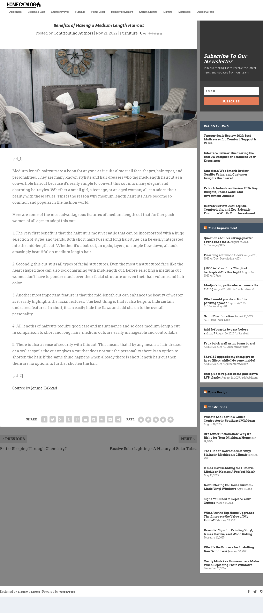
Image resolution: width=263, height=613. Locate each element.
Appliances (15, 18)
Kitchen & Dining (148, 18)
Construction (217, 423)
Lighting (167, 18)
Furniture (80, 18)
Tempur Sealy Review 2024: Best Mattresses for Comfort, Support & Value (230, 155)
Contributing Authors (73, 49)
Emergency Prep (60, 18)
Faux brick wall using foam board (229, 359)
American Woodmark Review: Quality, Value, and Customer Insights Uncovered (226, 190)
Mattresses (184, 18)
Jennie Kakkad (44, 404)
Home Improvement (122, 18)
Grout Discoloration (219, 332)
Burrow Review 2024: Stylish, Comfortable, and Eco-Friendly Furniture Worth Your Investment (229, 225)
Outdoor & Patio (205, 18)
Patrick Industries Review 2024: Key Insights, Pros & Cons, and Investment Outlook (231, 208)
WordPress (67, 608)
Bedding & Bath (36, 18)
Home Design (217, 408)
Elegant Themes (29, 608)
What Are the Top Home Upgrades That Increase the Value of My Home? (229, 532)
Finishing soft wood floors (223, 271)
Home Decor (98, 18)
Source (18, 404)
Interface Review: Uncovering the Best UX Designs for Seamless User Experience (230, 173)
